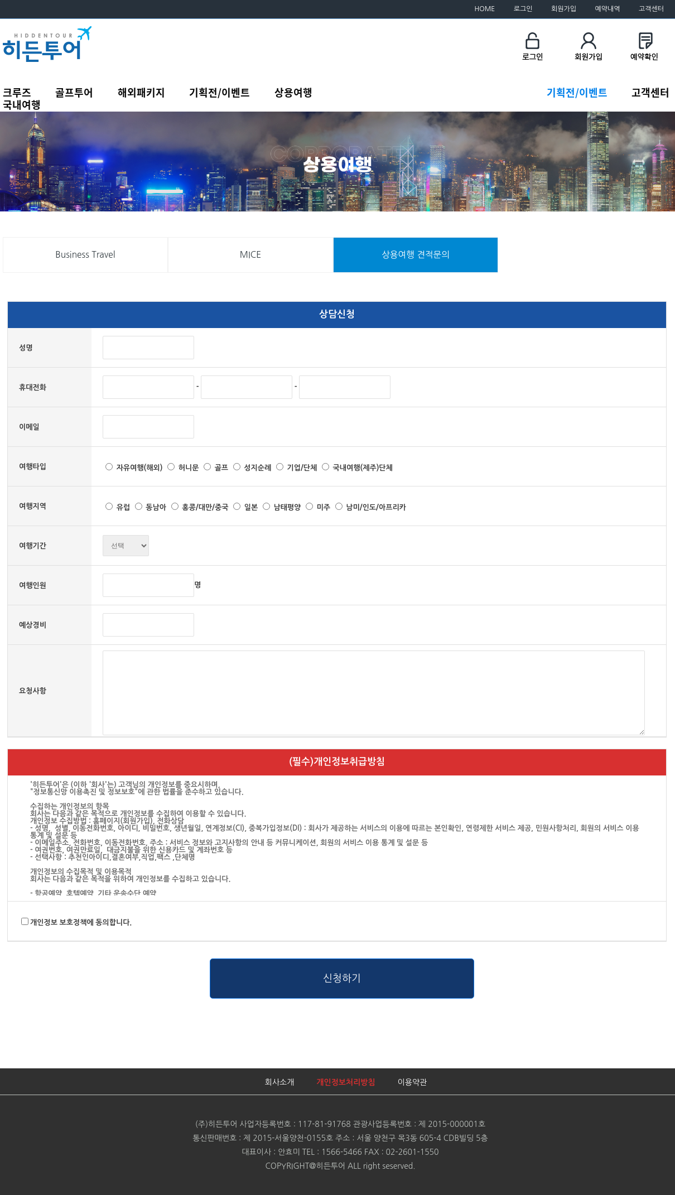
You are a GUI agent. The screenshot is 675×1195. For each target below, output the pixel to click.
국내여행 (22, 104)
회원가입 (563, 9)
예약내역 (607, 9)
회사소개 (280, 1082)
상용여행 (293, 92)
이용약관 (412, 1082)
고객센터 (651, 9)
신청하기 (342, 979)
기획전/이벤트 (219, 92)
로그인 (523, 9)
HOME (485, 9)
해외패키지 (141, 92)
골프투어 (74, 92)
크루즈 (17, 92)
